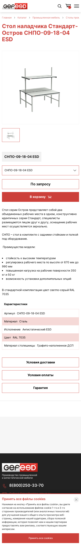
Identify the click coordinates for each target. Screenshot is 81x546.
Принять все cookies (41, 538)
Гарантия (40, 390)
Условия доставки (40, 365)
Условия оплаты (40, 378)
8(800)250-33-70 (26, 485)
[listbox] (40, 173)
